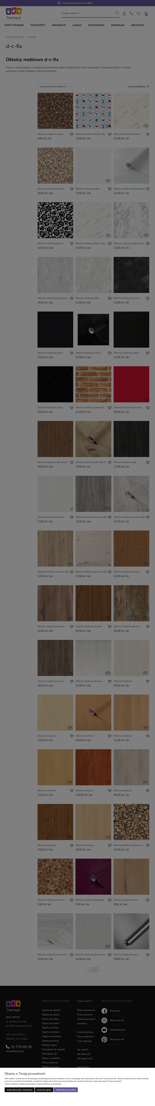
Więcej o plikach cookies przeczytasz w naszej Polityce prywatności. (33, 1083)
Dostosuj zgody (44, 1090)
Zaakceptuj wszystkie (66, 1090)
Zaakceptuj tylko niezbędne (19, 1090)
